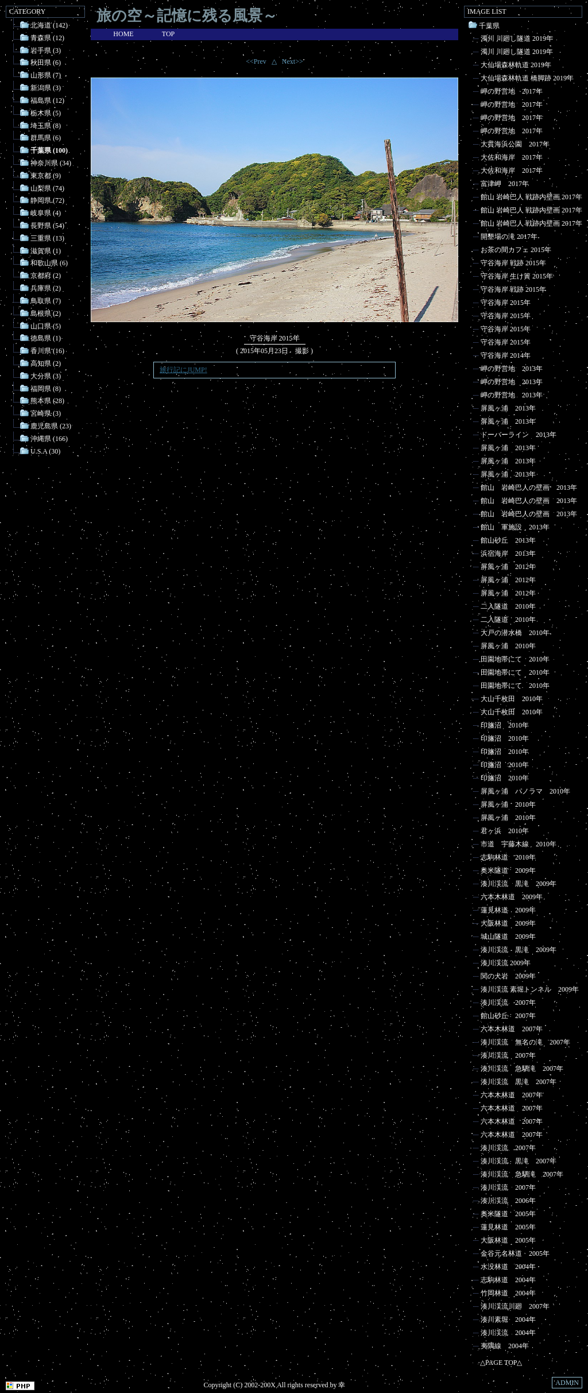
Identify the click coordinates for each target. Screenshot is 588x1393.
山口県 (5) (45, 326)
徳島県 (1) (45, 338)
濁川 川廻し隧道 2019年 (517, 38)
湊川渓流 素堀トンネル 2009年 (530, 989)
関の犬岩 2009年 (508, 976)
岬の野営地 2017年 (512, 91)
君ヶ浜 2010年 (505, 831)
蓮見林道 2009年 (508, 910)
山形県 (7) (45, 75)
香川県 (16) (47, 351)
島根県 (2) (45, 313)
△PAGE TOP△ (501, 1363)
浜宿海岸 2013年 (508, 554)
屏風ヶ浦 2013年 (508, 408)
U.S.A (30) (45, 451)
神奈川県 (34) (50, 163)
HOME (123, 34)
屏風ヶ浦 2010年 (508, 646)
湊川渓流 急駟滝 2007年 (522, 1069)
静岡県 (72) (47, 200)
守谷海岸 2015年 (506, 303)
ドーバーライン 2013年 (518, 435)
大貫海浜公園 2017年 (515, 144)
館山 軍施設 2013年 (515, 527)
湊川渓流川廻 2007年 (515, 1306)
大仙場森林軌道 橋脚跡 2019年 (527, 78)
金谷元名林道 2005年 (515, 1253)
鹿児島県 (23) (50, 426)
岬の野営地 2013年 (512, 369)
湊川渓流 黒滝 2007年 (518, 1082)
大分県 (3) (45, 376)
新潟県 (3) (45, 88)
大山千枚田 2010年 (512, 699)
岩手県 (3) (45, 50)
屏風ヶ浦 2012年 (508, 567)
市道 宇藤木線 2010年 (518, 844)
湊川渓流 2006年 (508, 1201)
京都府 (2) (45, 276)
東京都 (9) (45, 176)
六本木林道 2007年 (512, 1029)
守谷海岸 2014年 (506, 355)
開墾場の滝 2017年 (509, 237)
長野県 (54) (47, 226)
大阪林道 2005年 (508, 1240)
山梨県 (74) (47, 188)
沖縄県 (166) (49, 439)
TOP (168, 34)
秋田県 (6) (45, 63)
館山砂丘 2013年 (508, 540)
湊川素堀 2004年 (508, 1319)
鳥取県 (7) (45, 301)
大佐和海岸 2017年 (512, 157)
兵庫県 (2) (45, 288)
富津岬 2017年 (505, 184)
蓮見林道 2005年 (508, 1227)
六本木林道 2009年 (512, 897)
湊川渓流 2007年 (508, 1003)
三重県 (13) (47, 238)
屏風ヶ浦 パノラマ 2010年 (525, 791)
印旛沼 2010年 (505, 725)
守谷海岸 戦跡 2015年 (513, 263)
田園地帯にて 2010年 (515, 659)
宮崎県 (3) (45, 413)
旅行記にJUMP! (183, 370)
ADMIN (567, 1383)
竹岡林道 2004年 (508, 1293)
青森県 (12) (47, 38)
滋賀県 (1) (45, 250)
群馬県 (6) (45, 138)
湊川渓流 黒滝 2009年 (518, 884)
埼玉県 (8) (45, 125)
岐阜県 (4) (45, 213)
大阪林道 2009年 (508, 923)
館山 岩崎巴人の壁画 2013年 (529, 487)
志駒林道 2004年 (508, 1280)
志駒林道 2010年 (508, 857)
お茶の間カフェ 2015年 (516, 250)
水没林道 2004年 (508, 1267)
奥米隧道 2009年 (508, 870)
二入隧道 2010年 (508, 606)
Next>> (292, 61)
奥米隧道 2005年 (508, 1214)
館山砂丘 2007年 (508, 1016)
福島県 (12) (47, 100)
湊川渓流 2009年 (506, 963)
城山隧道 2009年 (508, 936)
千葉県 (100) (49, 150)
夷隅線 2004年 (505, 1346)
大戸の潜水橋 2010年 (515, 633)
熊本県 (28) (47, 401)
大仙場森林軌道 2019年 (516, 65)
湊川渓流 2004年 (508, 1333)
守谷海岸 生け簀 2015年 (517, 276)
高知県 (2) (45, 363)
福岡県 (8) (45, 388)
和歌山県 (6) (49, 263)
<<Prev (256, 61)
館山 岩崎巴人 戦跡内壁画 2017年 (531, 197)
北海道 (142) (49, 25)
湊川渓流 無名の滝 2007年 (525, 1042)
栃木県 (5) (45, 113)
